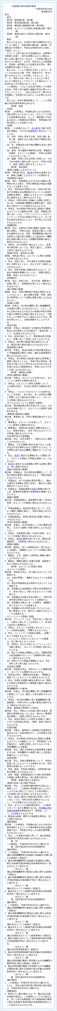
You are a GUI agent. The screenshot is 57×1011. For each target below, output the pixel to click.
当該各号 (32, 131)
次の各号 (35, 128)
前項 (16, 455)
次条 (33, 489)
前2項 (11, 464)
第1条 (30, 172)
